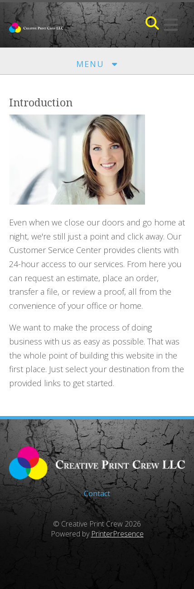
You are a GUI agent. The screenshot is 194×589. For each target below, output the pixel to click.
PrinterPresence (117, 534)
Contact (97, 493)
